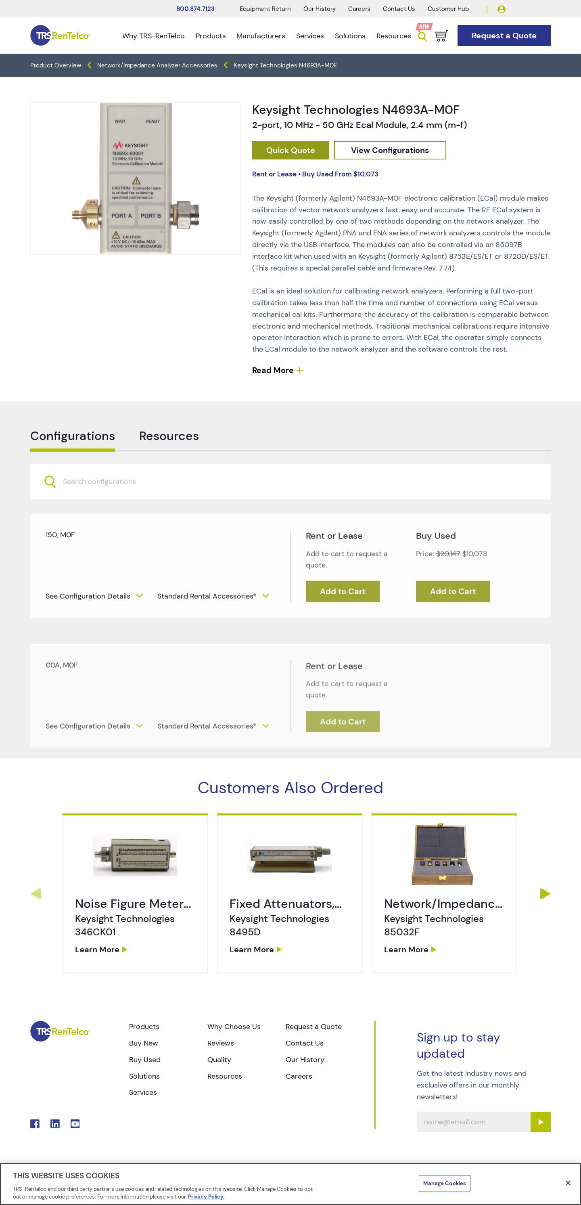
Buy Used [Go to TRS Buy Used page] (145, 1060)
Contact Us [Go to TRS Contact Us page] (305, 1043)
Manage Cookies (444, 1183)
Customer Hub (448, 9)
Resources (393, 36)
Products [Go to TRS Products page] (144, 1026)
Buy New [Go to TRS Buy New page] (143, 1043)
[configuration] (390, 150)
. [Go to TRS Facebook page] (35, 1124)
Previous (35, 894)
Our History (319, 9)
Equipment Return (265, 9)
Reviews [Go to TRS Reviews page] (220, 1043)
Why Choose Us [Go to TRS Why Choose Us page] (234, 1026)
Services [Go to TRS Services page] (143, 1092)
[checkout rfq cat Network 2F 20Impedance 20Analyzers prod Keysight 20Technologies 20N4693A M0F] (290, 150)
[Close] (568, 1183)
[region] (290, 1184)
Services (310, 36)
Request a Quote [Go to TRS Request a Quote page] (314, 1026)
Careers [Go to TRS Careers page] (299, 1076)
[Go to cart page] (441, 36)
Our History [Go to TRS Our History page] (305, 1060)
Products (211, 36)
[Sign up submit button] (541, 1122)
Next (545, 894)
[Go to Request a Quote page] (504, 35)
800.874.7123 (195, 9)
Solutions (350, 36)
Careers (359, 9)
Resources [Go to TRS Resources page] (224, 1076)
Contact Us (399, 9)
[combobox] (290, 509)
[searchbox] (104, 509)
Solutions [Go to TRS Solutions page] (144, 1076)
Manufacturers (260, 36)
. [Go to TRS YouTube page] (75, 1124)
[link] (136, 923)
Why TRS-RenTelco (153, 36)
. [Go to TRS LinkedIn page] (55, 1124)
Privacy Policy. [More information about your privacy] (206, 1196)
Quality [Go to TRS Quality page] (219, 1060)
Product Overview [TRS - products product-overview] (55, 65)
